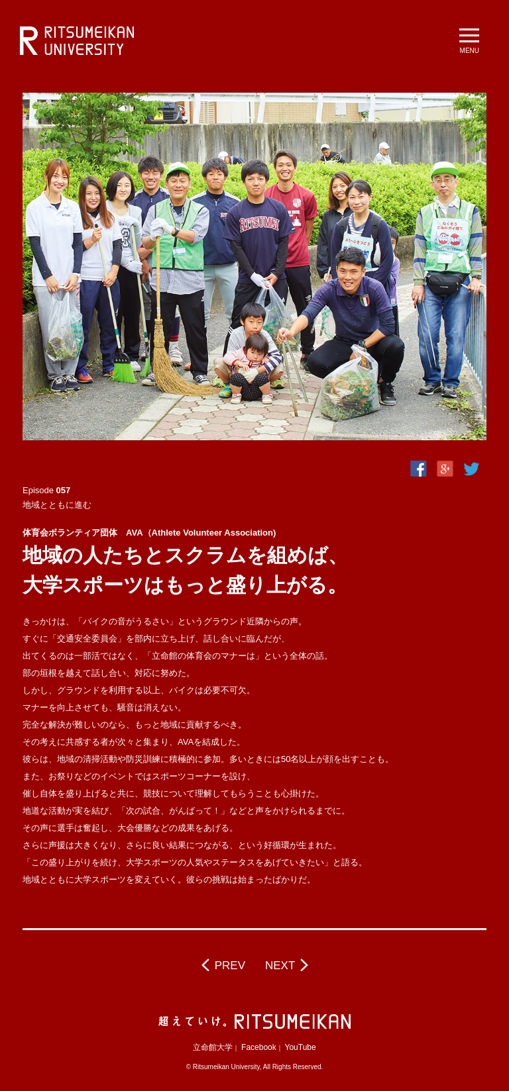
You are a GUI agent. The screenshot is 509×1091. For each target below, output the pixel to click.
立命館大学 (213, 1047)
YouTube (300, 1047)
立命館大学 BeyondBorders (77, 41)
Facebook (258, 1047)
